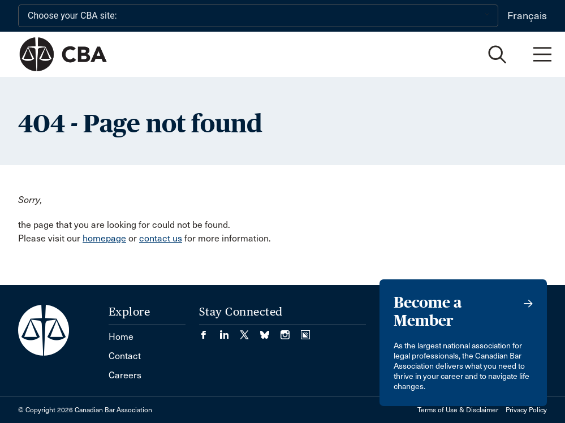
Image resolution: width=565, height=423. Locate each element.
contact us (160, 238)
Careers (125, 375)
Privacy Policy (526, 410)
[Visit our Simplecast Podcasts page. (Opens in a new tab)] (305, 331)
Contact (125, 356)
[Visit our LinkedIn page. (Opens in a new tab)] (229, 331)
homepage (104, 238)
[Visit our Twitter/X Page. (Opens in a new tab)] (250, 331)
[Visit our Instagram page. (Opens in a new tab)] (291, 331)
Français (527, 16)
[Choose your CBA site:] (258, 16)
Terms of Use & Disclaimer (457, 410)
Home (121, 336)
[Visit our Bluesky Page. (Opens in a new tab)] (270, 331)
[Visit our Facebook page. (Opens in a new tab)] (209, 331)
